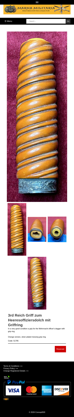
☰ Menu (8, 21)
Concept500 (40, 412)
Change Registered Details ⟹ (15, 371)
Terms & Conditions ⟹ (12, 366)
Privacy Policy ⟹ (10, 368)
